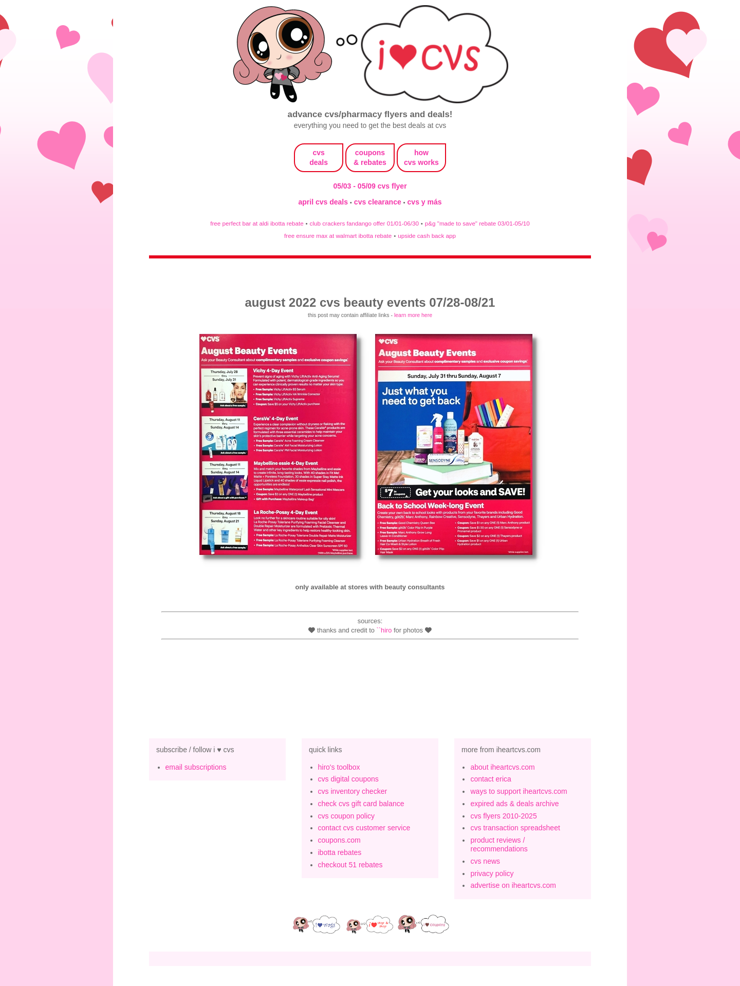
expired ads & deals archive (514, 803)
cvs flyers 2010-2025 (503, 816)
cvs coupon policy (346, 816)
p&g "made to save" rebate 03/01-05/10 (477, 223)
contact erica (490, 779)
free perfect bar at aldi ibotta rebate (256, 223)
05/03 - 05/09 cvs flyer (369, 186)
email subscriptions (196, 767)
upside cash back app (427, 235)
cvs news (485, 861)
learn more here (413, 315)
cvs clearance (378, 202)
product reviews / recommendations (498, 844)
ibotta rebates (340, 852)
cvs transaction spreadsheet (515, 828)
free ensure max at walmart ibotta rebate (338, 235)
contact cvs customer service (364, 828)
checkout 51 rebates (350, 865)
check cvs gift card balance (361, 803)
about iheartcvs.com (502, 767)
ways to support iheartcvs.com (518, 791)
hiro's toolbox (339, 767)
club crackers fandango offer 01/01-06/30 (364, 223)
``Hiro (384, 630)
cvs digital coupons (348, 779)
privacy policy (491, 873)
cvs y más (425, 202)
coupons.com (339, 840)
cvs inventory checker (352, 791)
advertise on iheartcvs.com (513, 885)
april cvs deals (323, 202)
